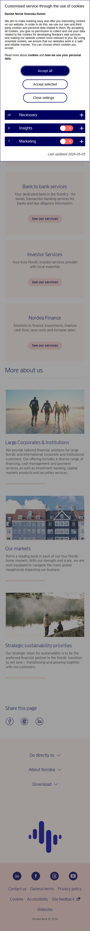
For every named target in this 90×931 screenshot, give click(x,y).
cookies (33, 55)
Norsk (19, 14)
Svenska (30, 14)
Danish (9, 14)
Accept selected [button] (45, 84)
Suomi (40, 14)
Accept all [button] (45, 71)
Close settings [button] (43, 98)
